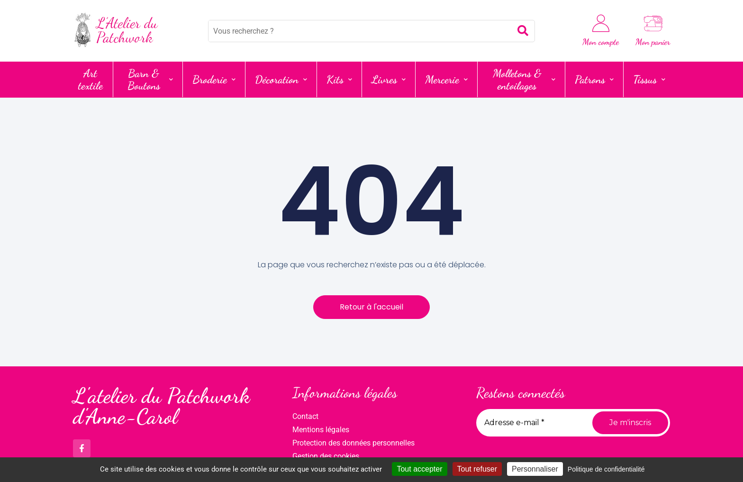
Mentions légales (320, 429)
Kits (339, 79)
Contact (305, 416)
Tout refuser (477, 469)
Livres (389, 79)
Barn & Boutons (150, 79)
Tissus (649, 79)
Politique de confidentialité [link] (606, 469)
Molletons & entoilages (524, 79)
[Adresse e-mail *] (531, 422)
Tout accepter (419, 469)
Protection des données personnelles (353, 442)
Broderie (214, 79)
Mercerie (446, 79)
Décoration (281, 79)
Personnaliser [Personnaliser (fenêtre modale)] (535, 469)
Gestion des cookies (325, 456)
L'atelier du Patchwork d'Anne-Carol (161, 406)
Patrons (594, 79)
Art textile (90, 79)
